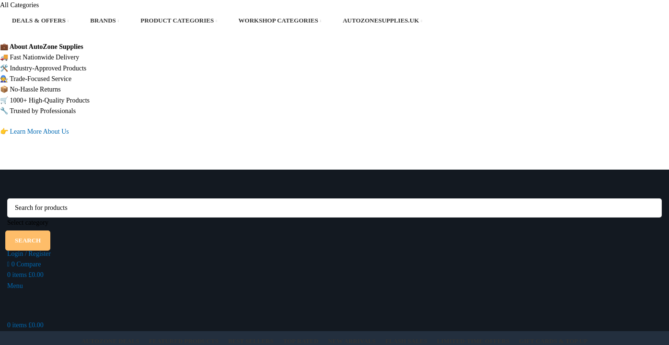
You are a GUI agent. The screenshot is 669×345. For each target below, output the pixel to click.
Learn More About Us (39, 131)
